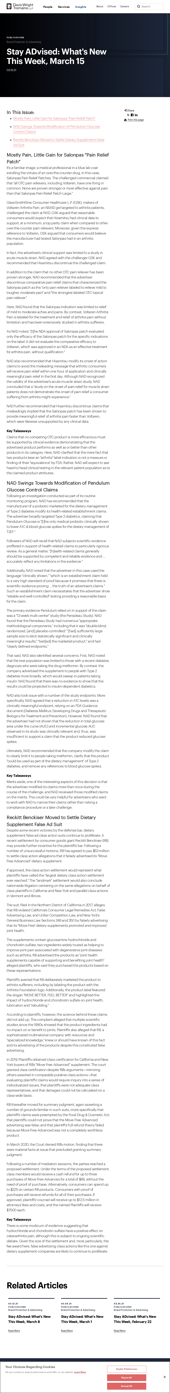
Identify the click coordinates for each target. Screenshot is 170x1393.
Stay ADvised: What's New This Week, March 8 (29, 1319)
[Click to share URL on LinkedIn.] (136, 115)
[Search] (138, 6)
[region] (85, 1377)
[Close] (164, 1377)
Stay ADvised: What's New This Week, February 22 (135, 1319)
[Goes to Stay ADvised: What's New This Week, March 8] (14, 1331)
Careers (124, 6)
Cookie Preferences (126, 1369)
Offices (111, 6)
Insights (80, 6)
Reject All (126, 1377)
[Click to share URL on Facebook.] (132, 115)
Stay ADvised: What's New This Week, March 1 (82, 1319)
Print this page (135, 120)
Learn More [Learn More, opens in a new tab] (80, 1372)
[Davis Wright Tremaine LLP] (20, 6)
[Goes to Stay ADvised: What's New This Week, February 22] (120, 1331)
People (47, 6)
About (99, 6)
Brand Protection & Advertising (24, 42)
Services (64, 6)
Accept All (126, 1386)
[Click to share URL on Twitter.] (128, 115)
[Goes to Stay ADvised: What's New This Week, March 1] (67, 1331)
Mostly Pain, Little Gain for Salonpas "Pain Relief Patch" (54, 118)
